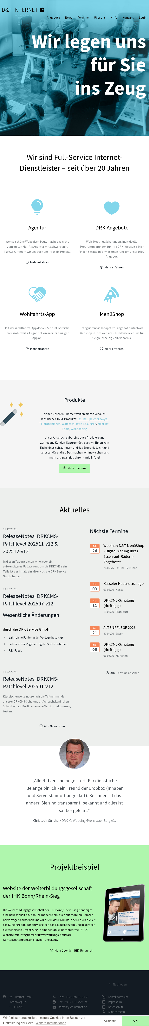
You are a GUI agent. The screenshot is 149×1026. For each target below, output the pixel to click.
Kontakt (128, 17)
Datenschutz (115, 1007)
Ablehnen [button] (110, 1020)
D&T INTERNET (23, 10)
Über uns (100, 17)
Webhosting (79, 429)
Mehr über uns (77, 468)
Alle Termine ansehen (124, 673)
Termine (83, 17)
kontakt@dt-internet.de (72, 1007)
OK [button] (135, 1020)
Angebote (53, 17)
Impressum (115, 1002)
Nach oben (120, 984)
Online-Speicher (88, 419)
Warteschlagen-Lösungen (79, 424)
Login (142, 17)
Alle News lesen (54, 726)
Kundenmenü (116, 1012)
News (68, 17)
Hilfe (114, 17)
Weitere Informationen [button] (51, 1023)
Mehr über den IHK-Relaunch (74, 950)
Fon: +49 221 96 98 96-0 (72, 997)
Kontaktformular (118, 997)
